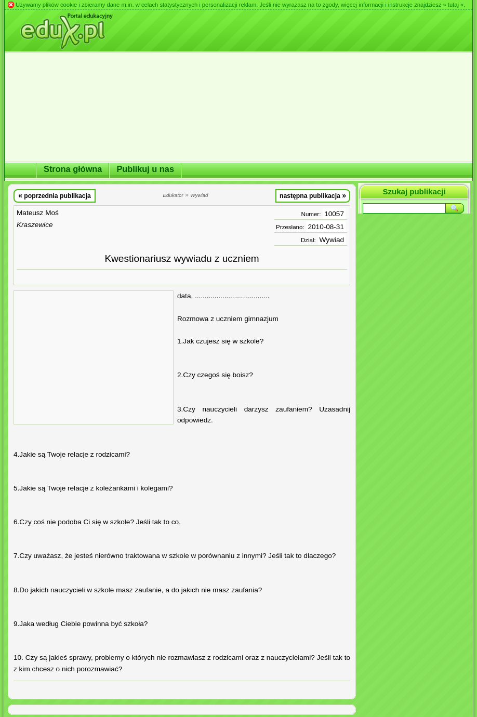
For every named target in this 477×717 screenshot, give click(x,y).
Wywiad (332, 240)
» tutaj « (453, 5)
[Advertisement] (93, 357)
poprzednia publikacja (54, 195)
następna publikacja (313, 195)
